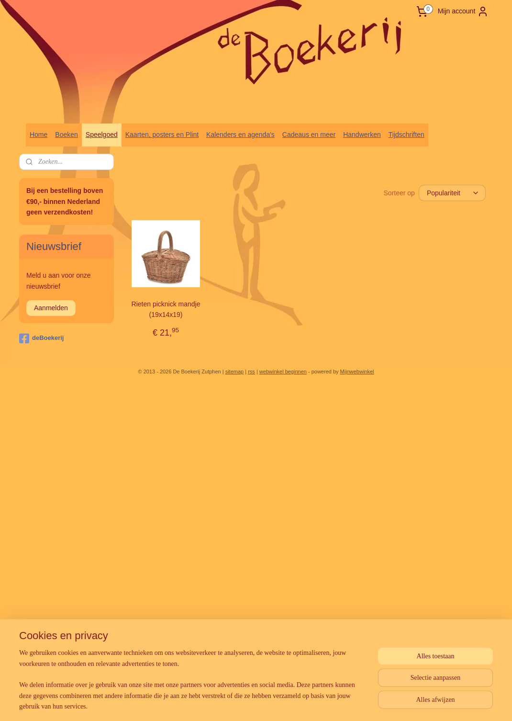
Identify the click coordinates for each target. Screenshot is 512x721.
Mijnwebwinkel (357, 371)
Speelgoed (102, 134)
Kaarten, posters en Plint (162, 134)
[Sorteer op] (452, 192)
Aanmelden (51, 308)
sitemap (234, 371)
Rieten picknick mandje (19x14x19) (166, 309)
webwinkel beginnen (283, 371)
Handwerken (362, 134)
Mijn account (463, 11)
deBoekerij (41, 338)
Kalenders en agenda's (240, 134)
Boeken (66, 134)
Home (38, 134)
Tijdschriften (406, 134)
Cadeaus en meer (308, 134)
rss (251, 371)
